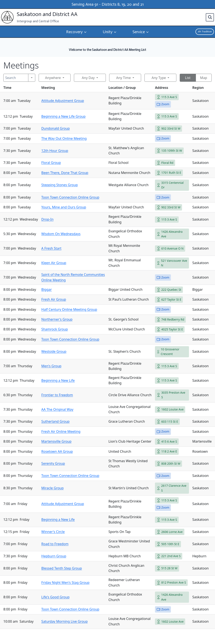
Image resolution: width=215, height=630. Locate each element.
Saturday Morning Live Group (64, 621)
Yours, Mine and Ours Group (63, 207)
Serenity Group (53, 463)
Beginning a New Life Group (63, 116)
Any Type (159, 77)
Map (203, 77)
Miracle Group (52, 488)
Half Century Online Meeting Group (69, 309)
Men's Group (51, 366)
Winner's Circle (53, 531)
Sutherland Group (55, 421)
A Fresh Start (51, 248)
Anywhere (53, 77)
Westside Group (53, 351)
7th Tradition (205, 31)
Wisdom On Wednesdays (61, 233)
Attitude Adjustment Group (62, 100)
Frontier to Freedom (57, 395)
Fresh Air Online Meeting (60, 431)
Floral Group (51, 162)
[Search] (15, 78)
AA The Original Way (57, 409)
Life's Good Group (55, 597)
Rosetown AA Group (57, 451)
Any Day (88, 77)
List (187, 77)
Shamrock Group (54, 329)
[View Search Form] (210, 17)
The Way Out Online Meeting (64, 138)
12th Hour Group (54, 150)
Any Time (123, 77)
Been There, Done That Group (64, 172)
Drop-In (47, 219)
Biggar (46, 289)
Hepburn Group (53, 556)
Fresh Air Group (53, 299)
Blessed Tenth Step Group (61, 568)
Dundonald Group (55, 128)
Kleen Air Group (53, 262)
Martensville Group (56, 441)
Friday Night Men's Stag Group (65, 582)
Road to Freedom (54, 544)
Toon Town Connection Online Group (70, 197)
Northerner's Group (56, 319)
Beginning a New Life (58, 380)
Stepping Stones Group (59, 185)
